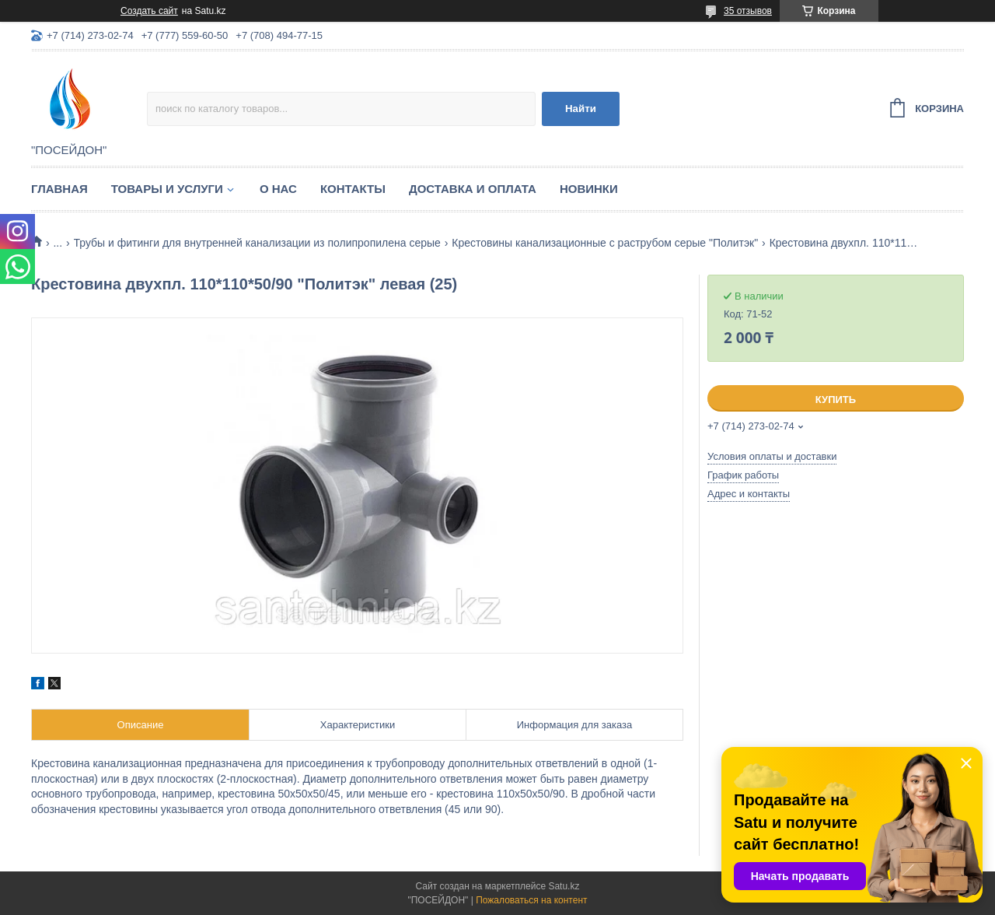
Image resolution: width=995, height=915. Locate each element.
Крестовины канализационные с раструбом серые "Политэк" (605, 243)
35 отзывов (748, 10)
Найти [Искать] (580, 108)
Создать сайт (149, 10)
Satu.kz (563, 886)
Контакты (353, 189)
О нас (278, 189)
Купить (835, 399)
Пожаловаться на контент (531, 900)
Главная (59, 189)
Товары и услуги (167, 189)
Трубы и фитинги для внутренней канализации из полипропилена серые (257, 243)
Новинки (589, 189)
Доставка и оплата (472, 189)
